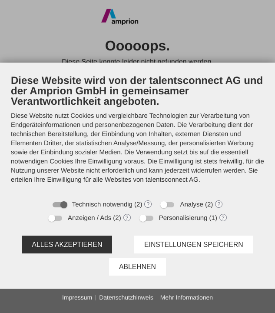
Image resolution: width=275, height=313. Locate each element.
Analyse (191, 204)
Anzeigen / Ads (89, 218)
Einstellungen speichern (193, 244)
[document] (137, 134)
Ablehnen (137, 266)
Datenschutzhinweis (126, 297)
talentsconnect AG (172, 179)
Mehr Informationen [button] (186, 297)
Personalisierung (183, 218)
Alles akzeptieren (67, 244)
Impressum (77, 297)
